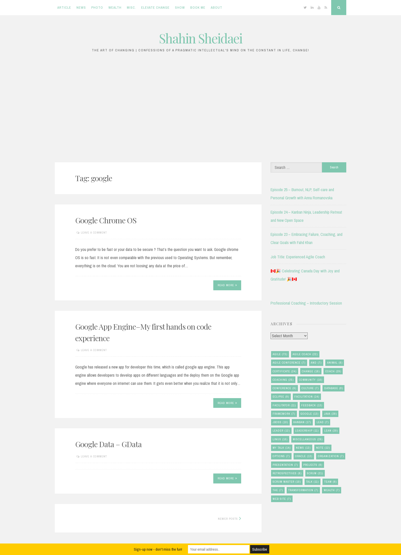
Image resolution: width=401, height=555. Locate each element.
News (81, 7)
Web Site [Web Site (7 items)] (282, 499)
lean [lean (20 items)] (331, 431)
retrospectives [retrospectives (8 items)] (287, 473)
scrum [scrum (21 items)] (315, 473)
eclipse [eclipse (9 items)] (281, 397)
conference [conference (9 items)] (284, 388)
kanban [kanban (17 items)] (302, 422)
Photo (97, 7)
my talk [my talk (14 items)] (282, 448)
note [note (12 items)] (323, 448)
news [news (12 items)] (303, 448)
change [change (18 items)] (311, 371)
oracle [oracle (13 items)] (303, 456)
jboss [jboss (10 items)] (280, 422)
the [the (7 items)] (278, 490)
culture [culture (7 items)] (310, 388)
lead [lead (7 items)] (323, 422)
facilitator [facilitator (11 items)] (284, 405)
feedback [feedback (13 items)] (311, 405)
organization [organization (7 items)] (331, 456)
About (216, 7)
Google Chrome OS (105, 220)
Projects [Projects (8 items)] (312, 465)
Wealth (114, 7)
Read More (227, 285)
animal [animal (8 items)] (334, 363)
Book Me (197, 7)
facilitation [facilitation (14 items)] (306, 397)
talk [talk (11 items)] (312, 482)
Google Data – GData (108, 444)
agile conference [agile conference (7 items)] (289, 363)
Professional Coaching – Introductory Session (306, 303)
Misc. (131, 7)
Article (64, 7)
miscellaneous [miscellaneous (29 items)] (307, 439)
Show (180, 7)
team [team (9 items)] (330, 482)
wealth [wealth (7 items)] (332, 490)
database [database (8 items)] (333, 388)
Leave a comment (94, 232)
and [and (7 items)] (316, 363)
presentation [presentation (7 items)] (285, 465)
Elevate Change (155, 7)
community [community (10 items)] (310, 380)
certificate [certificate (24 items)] (284, 371)
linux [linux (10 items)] (280, 439)
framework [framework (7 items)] (284, 414)
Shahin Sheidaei (200, 38)
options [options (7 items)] (281, 456)
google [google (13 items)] (309, 414)
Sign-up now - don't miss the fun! (158, 549)
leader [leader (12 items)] (281, 431)
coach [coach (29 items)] (333, 371)
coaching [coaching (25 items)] (283, 380)
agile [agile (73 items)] (280, 354)
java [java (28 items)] (330, 414)
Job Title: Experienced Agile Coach (298, 257)
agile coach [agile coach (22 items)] (305, 354)
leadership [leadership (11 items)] (307, 431)
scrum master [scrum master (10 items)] (287, 482)
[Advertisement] (200, 110)
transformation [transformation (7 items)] (303, 490)
